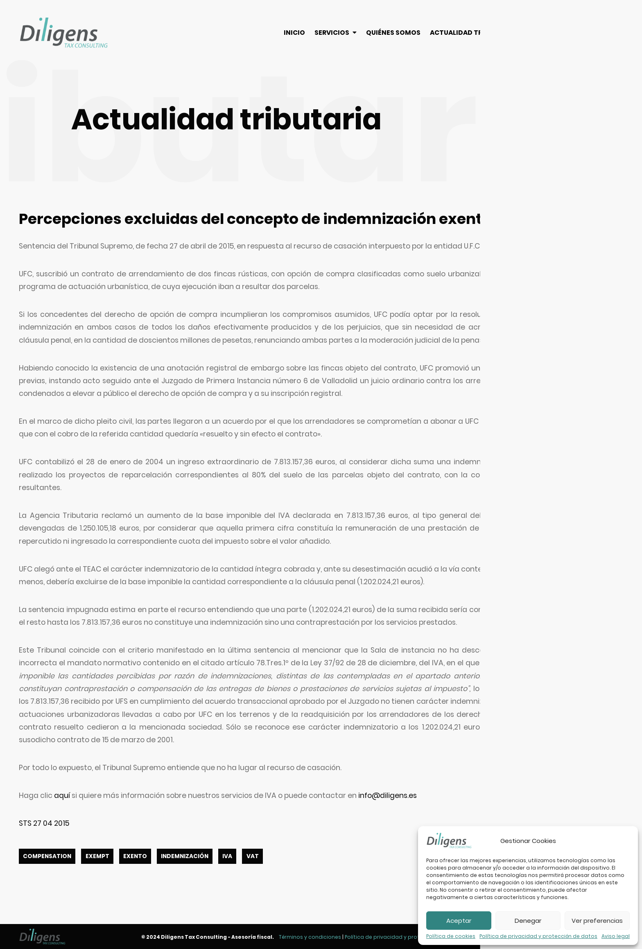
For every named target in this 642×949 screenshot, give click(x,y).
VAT (252, 856)
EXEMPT (97, 856)
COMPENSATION (47, 856)
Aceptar (458, 920)
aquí (62, 795)
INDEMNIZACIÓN (184, 856)
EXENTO (135, 856)
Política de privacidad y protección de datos (538, 936)
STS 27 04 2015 (44, 823)
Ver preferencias (597, 920)
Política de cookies (450, 936)
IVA (227, 856)
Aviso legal (615, 936)
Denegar (528, 920)
